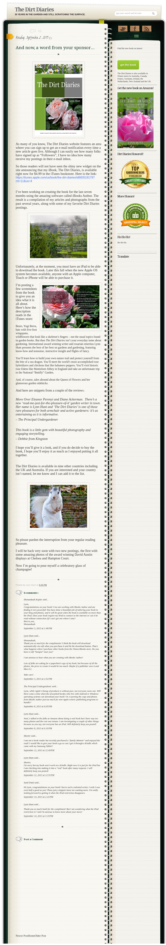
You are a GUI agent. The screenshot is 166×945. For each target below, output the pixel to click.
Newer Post (22, 935)
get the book (128, 64)
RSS (147, 28)
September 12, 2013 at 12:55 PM (39, 775)
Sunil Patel (29, 782)
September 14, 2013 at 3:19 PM (38, 816)
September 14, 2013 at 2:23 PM (38, 797)
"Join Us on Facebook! (135, 28)
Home (31, 935)
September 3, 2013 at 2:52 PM (38, 678)
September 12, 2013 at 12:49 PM (39, 750)
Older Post (40, 935)
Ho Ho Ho (121, 242)
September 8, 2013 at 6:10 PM (38, 728)
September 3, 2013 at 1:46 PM (38, 628)
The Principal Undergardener (38, 686)
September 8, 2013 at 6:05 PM (38, 706)
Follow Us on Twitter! (123, 28)
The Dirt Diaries (34, 9)
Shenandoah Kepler (33, 599)
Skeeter (27, 735)
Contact (136, 36)
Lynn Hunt (29, 635)
